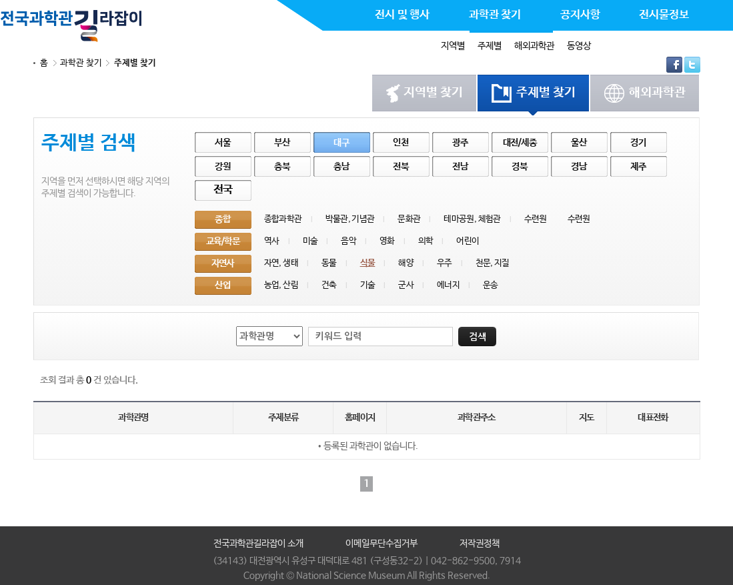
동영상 (579, 46)
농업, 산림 (281, 285)
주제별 (490, 46)
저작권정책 (480, 543)
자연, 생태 (281, 263)
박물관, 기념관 (350, 219)
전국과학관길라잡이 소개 (258, 543)
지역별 (453, 46)
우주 (444, 263)
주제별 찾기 (135, 63)
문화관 (409, 219)
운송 (490, 285)
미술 (310, 241)
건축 (329, 285)
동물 (329, 263)
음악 (348, 241)
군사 (406, 285)
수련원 (535, 219)
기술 (368, 285)
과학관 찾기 (81, 63)
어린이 (467, 241)
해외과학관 (534, 46)
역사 (271, 241)
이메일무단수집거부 (381, 543)
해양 (406, 263)
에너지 (448, 285)
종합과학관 (283, 219)
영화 (387, 241)
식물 (368, 263)
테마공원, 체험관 (472, 219)
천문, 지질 (493, 263)
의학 (426, 241)
